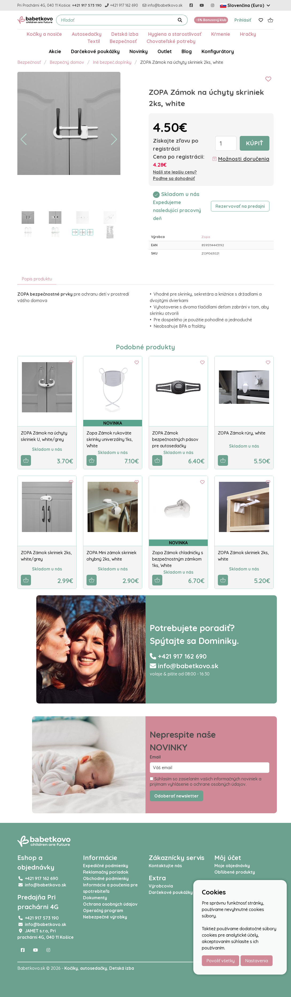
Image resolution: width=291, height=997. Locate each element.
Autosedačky (86, 34)
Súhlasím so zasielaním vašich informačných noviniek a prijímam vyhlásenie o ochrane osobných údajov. (205, 781)
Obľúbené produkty (234, 872)
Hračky (248, 34)
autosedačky (93, 968)
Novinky (138, 51)
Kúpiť (254, 143)
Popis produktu (37, 278)
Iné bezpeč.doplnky (112, 62)
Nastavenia (256, 960)
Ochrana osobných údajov (110, 904)
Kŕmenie (220, 34)
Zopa (206, 237)
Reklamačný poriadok (105, 872)
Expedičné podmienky (105, 865)
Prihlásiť (242, 20)
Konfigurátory (218, 51)
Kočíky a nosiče (44, 34)
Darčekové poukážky (95, 51)
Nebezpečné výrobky (105, 917)
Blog (187, 51)
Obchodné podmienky (106, 878)
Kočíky (71, 968)
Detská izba (124, 34)
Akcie (55, 51)
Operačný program (103, 910)
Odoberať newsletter (176, 796)
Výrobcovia (161, 886)
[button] (23, 139)
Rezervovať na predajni (240, 206)
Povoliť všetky (220, 960)
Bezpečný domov (67, 62)
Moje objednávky (232, 865)
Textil (93, 41)
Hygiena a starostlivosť (174, 34)
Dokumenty (95, 897)
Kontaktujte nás (165, 865)
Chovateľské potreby (171, 41)
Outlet (165, 51)
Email (155, 757)
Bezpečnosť (123, 41)
